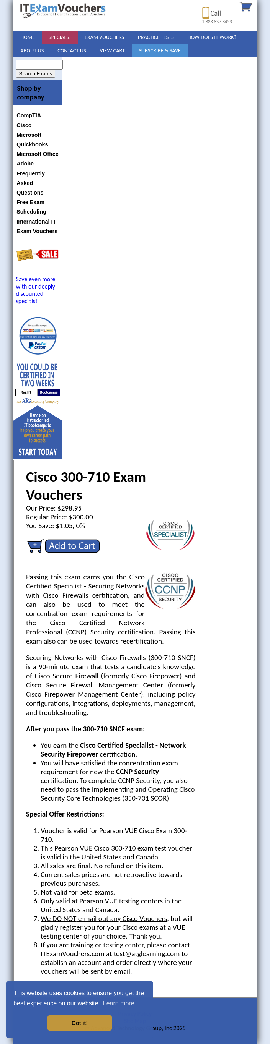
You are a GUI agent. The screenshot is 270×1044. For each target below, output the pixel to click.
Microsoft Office (37, 154)
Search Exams (35, 73)
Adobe (25, 163)
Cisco (23, 125)
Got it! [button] (80, 1023)
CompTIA (28, 115)
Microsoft (28, 135)
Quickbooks (32, 144)
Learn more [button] (118, 1003)
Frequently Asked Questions (30, 183)
